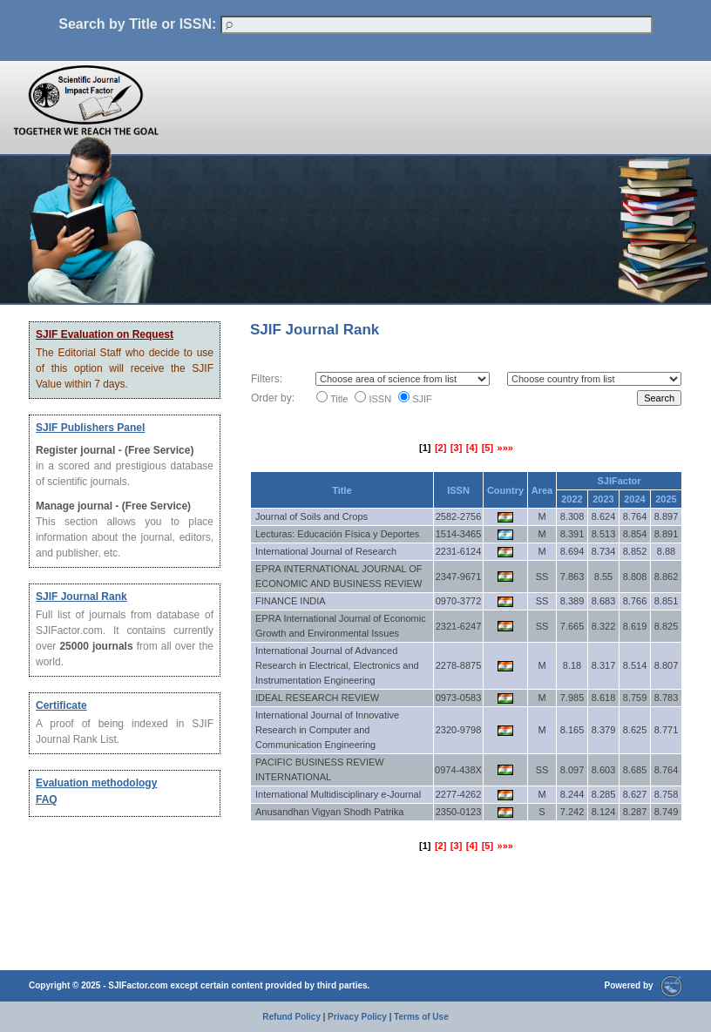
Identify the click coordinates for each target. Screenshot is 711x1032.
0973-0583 (459, 697)
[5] (487, 447)
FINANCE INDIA (290, 601)
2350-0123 (459, 811)
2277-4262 (459, 794)
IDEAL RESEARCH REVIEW (317, 697)
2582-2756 (459, 516)
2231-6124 (459, 551)
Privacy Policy (357, 1017)
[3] (456, 447)
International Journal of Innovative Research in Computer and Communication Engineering (327, 730)
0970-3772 (459, 601)
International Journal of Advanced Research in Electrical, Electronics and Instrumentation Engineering (337, 665)
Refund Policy (291, 1017)
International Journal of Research (325, 551)
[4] (471, 447)
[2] (440, 447)
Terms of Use (421, 1017)
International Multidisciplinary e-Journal (338, 794)
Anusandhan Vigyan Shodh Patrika (329, 811)
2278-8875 (459, 665)
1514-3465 (459, 534)
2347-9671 (459, 576)
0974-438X (458, 770)
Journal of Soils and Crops (311, 516)
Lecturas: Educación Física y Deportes (337, 534)
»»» (505, 447)
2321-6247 (459, 626)
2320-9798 (459, 730)
